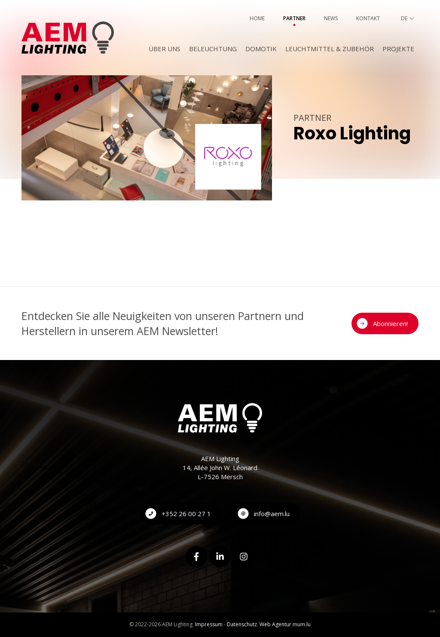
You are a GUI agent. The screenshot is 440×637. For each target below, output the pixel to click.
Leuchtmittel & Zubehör (329, 48)
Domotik (261, 48)
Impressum (209, 624)
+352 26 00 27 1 (186, 513)
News (331, 18)
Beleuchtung (213, 48)
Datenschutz (242, 624)
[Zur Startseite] (67, 38)
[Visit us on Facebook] (196, 556)
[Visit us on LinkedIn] (220, 556)
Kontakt (368, 18)
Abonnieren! (390, 323)
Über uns (164, 48)
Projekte (398, 48)
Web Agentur (275, 624)
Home (257, 18)
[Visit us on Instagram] (243, 556)
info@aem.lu (272, 513)
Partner (294, 18)
